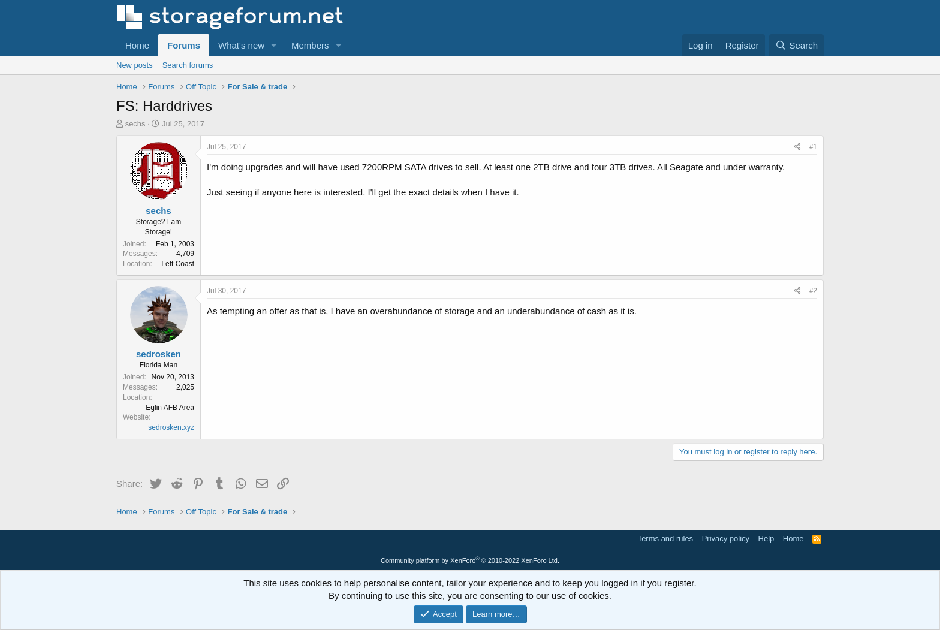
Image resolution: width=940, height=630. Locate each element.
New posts (134, 65)
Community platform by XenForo (470, 560)
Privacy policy (725, 538)
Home (137, 45)
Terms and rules (665, 538)
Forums (183, 45)
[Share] (797, 147)
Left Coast (177, 264)
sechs (135, 123)
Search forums (187, 65)
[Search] (796, 45)
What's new (241, 45)
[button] (274, 45)
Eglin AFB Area (170, 407)
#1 (813, 147)
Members (310, 45)
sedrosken (158, 354)
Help (766, 538)
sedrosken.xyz (171, 427)
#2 (813, 291)
